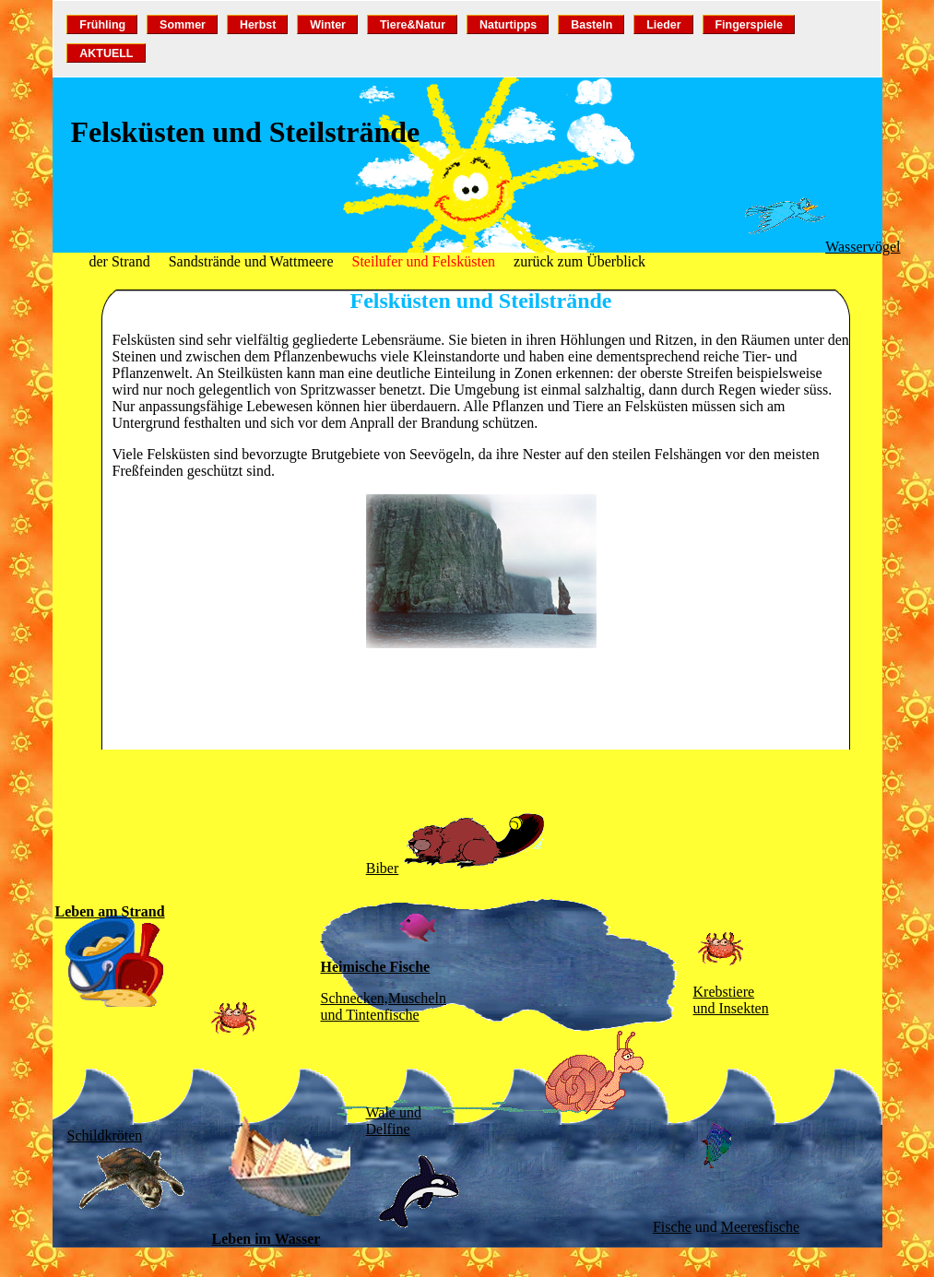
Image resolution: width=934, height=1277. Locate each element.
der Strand (119, 261)
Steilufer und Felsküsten (424, 261)
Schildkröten (105, 1135)
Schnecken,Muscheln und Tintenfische (383, 1006)
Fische (672, 1227)
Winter (328, 24)
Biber (382, 868)
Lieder (663, 24)
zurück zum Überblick (579, 261)
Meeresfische (760, 1227)
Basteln (591, 24)
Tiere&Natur (412, 24)
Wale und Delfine (393, 1121)
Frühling (102, 24)
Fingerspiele (748, 24)
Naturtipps (508, 24)
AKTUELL (106, 53)
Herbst (258, 24)
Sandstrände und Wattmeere (251, 261)
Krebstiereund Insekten (731, 1000)
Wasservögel (862, 246)
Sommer (183, 24)
